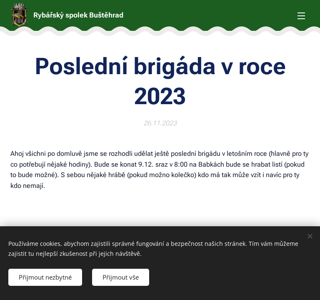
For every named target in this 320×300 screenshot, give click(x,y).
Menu (301, 15)
